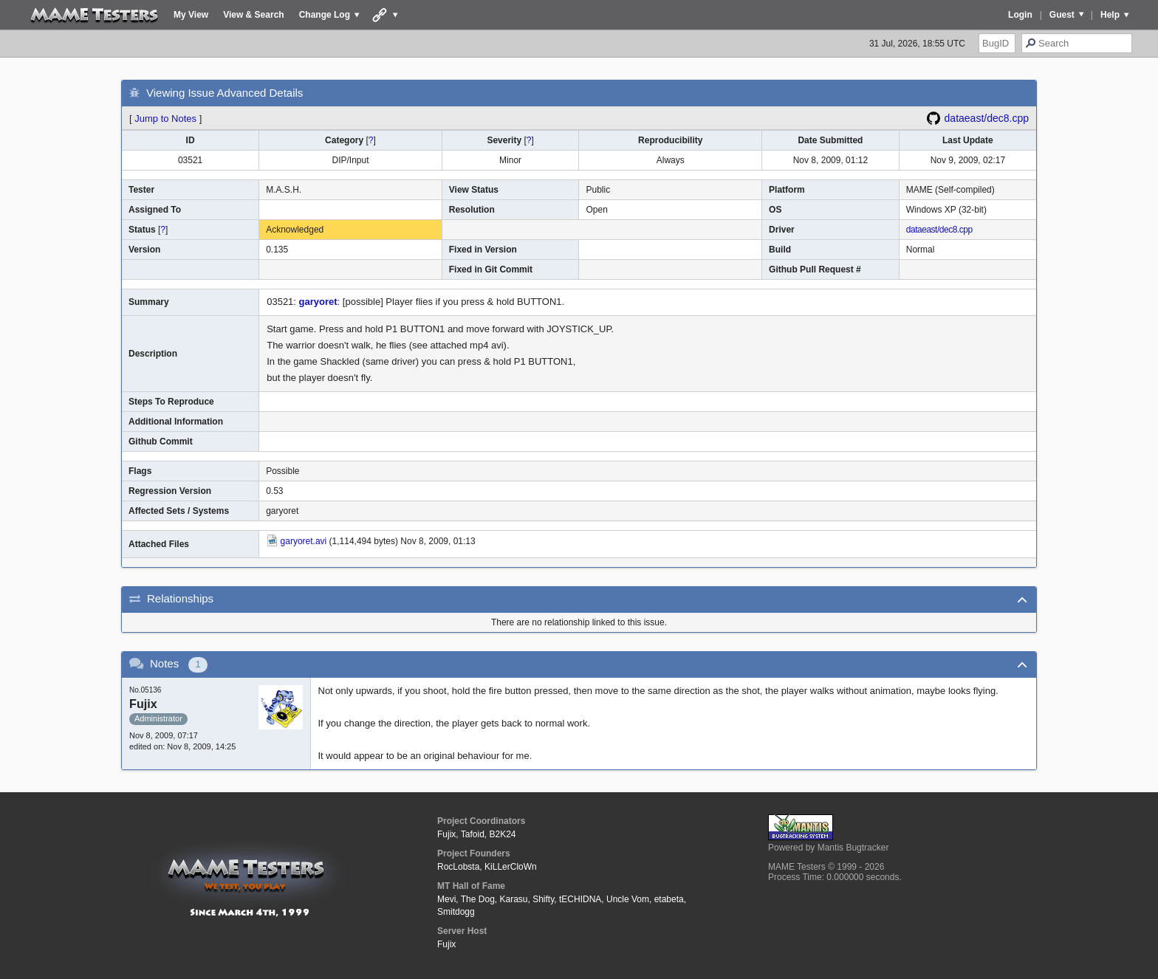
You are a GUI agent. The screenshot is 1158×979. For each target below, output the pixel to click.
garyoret (318, 301)
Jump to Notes (165, 118)
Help (1110, 15)
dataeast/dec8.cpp (987, 118)
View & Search (253, 15)
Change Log (324, 15)
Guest (1062, 15)
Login (1020, 15)
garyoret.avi (304, 541)
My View (191, 15)
